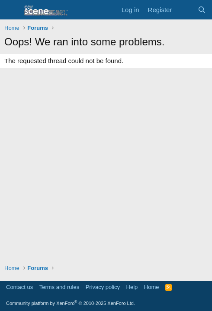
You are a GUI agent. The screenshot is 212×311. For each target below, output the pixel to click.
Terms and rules (59, 287)
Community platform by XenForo (70, 303)
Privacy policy (103, 287)
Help (132, 287)
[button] (12, 10)
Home (151, 287)
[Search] (201, 10)
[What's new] (184, 10)
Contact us (19, 287)
